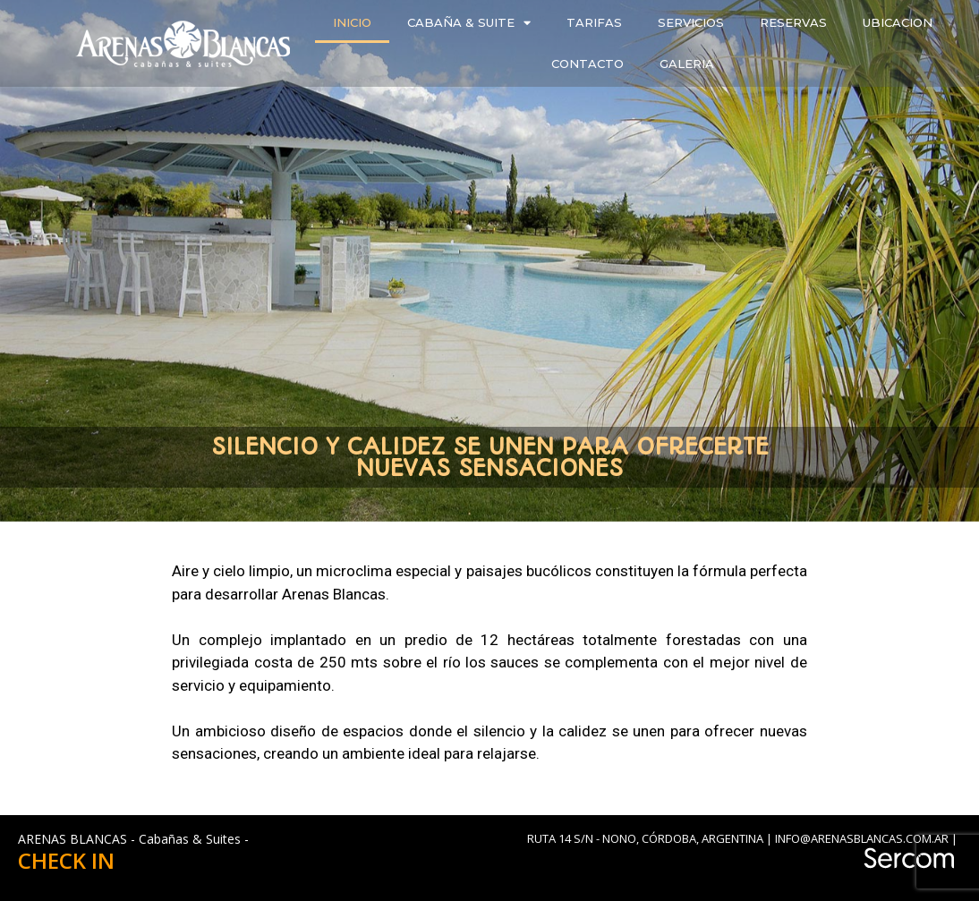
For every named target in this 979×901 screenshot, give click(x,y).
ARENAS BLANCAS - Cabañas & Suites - (133, 838)
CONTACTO (587, 63)
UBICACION (897, 22)
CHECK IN (66, 860)
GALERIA (687, 63)
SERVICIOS (691, 22)
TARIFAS (594, 22)
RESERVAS (793, 22)
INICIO (352, 22)
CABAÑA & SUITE (469, 23)
